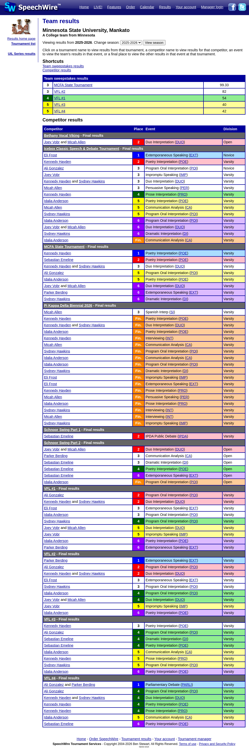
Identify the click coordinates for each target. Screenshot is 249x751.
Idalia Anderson (56, 201)
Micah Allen (76, 142)
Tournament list (23, 44)
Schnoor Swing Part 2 (62, 443)
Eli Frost (50, 155)
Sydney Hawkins (92, 181)
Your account (186, 7)
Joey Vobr (52, 142)
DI (185, 234)
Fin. (138, 240)
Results (165, 7)
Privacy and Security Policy (217, 744)
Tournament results (136, 739)
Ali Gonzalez (54, 168)
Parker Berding (55, 292)
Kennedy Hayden (57, 162)
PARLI (187, 685)
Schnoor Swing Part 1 (62, 430)
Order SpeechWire (103, 739)
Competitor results (57, 70)
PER (184, 188)
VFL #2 (59, 92)
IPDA (183, 436)
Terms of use (187, 744)
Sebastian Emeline (58, 260)
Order (130, 7)
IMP (183, 175)
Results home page (21, 38)
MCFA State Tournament (73, 85)
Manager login (212, 7)
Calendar (147, 7)
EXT (193, 155)
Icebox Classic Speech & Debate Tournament (81, 149)
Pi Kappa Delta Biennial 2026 (68, 305)
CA (188, 207)
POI (194, 168)
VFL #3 (59, 105)
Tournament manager (194, 739)
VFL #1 (59, 98)
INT (169, 338)
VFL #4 (59, 111)
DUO (180, 142)
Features (114, 7)
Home (84, 7)
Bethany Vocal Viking (61, 136)
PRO (182, 194)
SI (172, 312)
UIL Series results (21, 54)
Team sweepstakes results (63, 66)
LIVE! (98, 7)
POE (183, 162)
